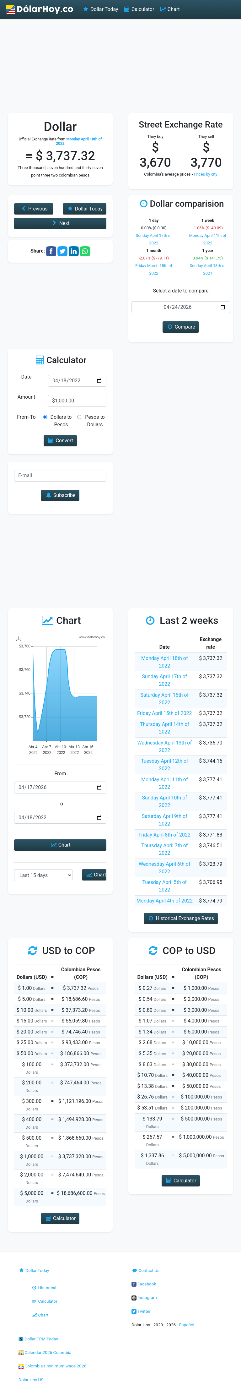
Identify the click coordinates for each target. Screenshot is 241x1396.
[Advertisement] (120, 66)
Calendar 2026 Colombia (45, 1352)
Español (186, 1324)
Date (26, 377)
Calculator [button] (60, 1218)
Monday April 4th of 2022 (165, 901)
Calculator (138, 9)
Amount (26, 397)
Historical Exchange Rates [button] (180, 918)
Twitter (141, 1311)
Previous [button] (34, 209)
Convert (60, 441)
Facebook (143, 1283)
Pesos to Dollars (94, 421)
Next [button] (60, 223)
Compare (180, 327)
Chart (169, 9)
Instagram (144, 1297)
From (60, 774)
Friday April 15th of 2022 (164, 713)
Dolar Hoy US (31, 1379)
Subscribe (60, 495)
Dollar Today (100, 9)
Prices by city (205, 174)
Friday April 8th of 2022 (164, 835)
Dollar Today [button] (85, 209)
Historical (43, 1287)
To (60, 804)
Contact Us (145, 1270)
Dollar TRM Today (38, 1338)
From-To (26, 417)
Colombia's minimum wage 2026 (52, 1365)
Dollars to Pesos (61, 421)
